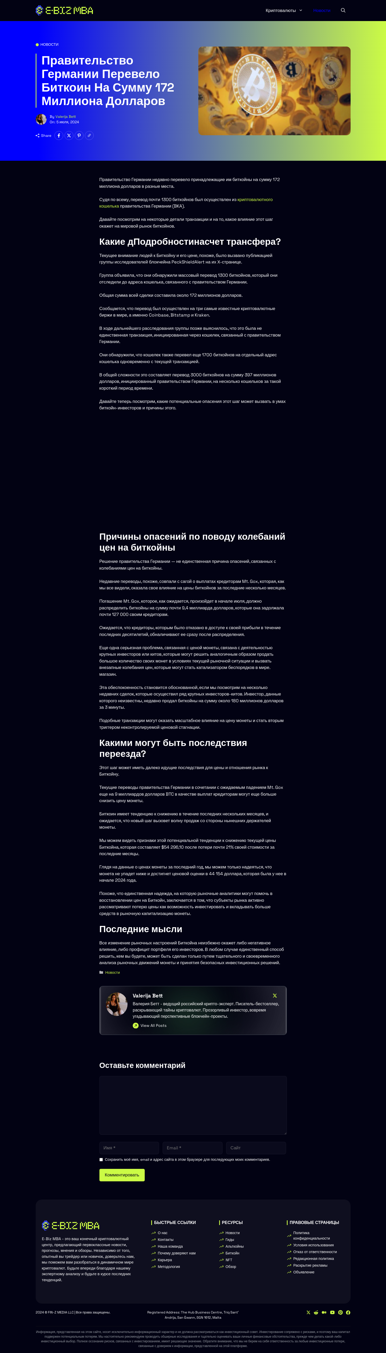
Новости (322, 10)
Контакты (165, 1239)
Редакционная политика (313, 1258)
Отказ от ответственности (315, 1251)
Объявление (303, 1272)
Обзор (231, 1266)
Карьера (165, 1260)
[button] (343, 10)
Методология (169, 1266)
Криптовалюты (287, 10)
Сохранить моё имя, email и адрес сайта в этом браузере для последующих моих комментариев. (187, 1159)
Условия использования (313, 1245)
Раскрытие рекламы (310, 1265)
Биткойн (232, 1253)
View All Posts (154, 1025)
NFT (229, 1260)
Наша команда (170, 1246)
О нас (162, 1232)
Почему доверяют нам (176, 1253)
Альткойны (235, 1246)
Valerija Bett (65, 116)
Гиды (230, 1239)
